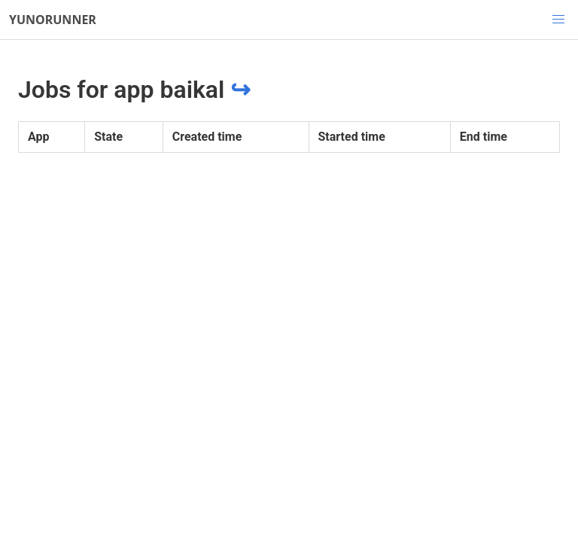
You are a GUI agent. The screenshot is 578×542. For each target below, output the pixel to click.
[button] (558, 19)
